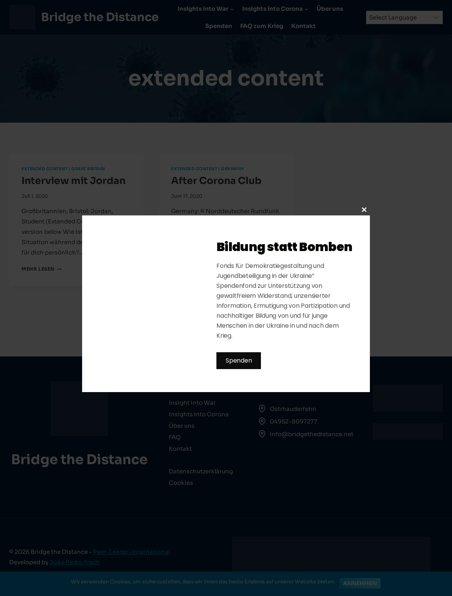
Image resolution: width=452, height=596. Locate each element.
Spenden (239, 360)
